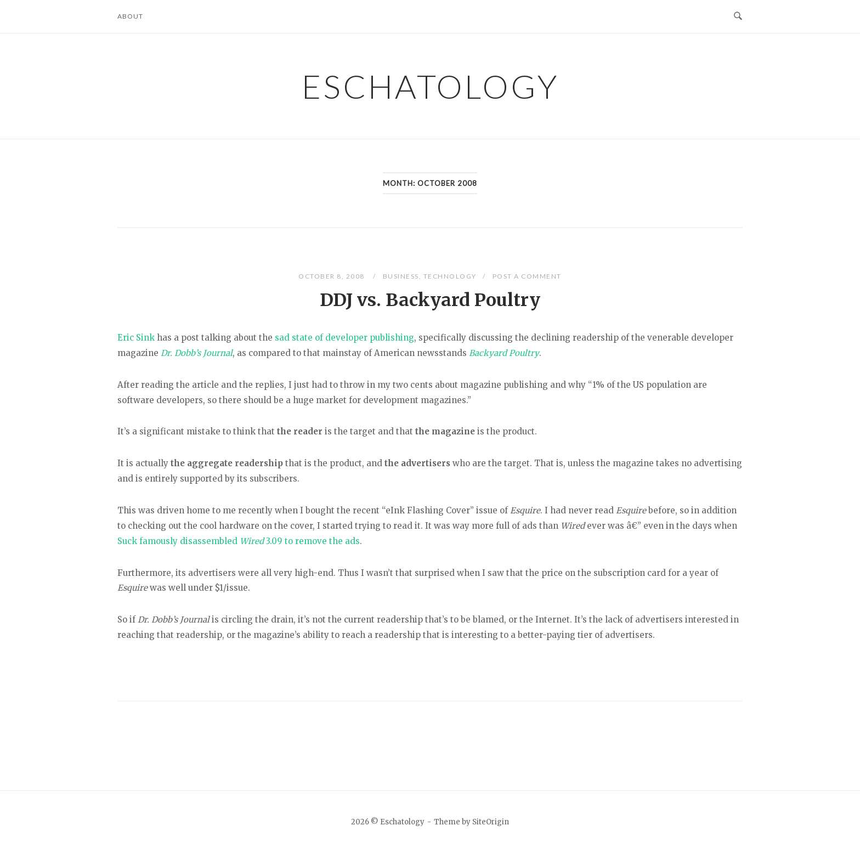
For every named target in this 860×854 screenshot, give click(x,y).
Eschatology (430, 86)
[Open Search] (738, 16)
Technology (450, 276)
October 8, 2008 (332, 276)
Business (401, 276)
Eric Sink (136, 337)
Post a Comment (527, 276)
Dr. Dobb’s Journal (197, 353)
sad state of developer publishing (344, 337)
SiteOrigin (490, 822)
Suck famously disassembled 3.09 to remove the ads (238, 541)
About (130, 16)
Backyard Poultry (504, 353)
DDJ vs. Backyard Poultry (430, 300)
